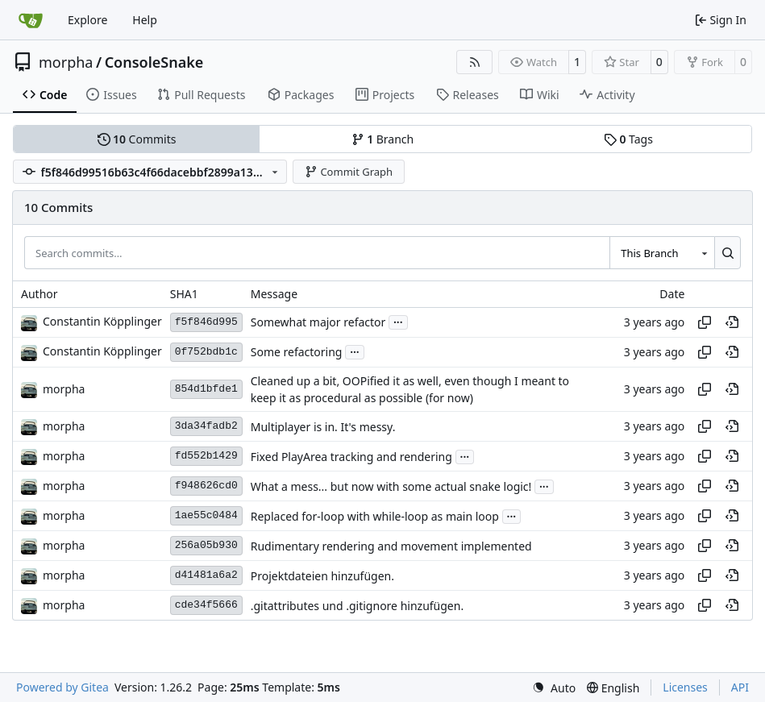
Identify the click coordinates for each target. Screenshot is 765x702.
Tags (628, 139)
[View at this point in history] (732, 322)
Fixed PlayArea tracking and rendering (351, 456)
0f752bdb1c (206, 352)
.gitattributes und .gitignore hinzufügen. (357, 605)
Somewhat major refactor (318, 322)
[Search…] (727, 252)
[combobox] (661, 252)
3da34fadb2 (206, 426)
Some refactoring (297, 351)
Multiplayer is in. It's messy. (323, 426)
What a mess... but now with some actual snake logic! (391, 486)
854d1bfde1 (206, 389)
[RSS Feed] (474, 62)
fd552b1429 (206, 456)
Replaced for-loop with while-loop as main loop (375, 516)
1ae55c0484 (206, 515)
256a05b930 (206, 545)
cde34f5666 (206, 605)
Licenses (685, 687)
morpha (66, 62)
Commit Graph (349, 171)
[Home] (30, 20)
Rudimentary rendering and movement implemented (391, 546)
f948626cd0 (206, 486)
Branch (382, 139)
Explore (87, 19)
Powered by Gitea (62, 687)
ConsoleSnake (154, 62)
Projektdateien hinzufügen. (322, 576)
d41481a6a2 (206, 575)
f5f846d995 (206, 322)
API (740, 687)
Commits (137, 139)
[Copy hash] (704, 322)
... (398, 320)
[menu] (554, 688)
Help (144, 19)
